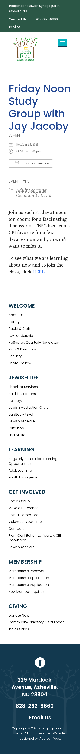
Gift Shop (16, 428)
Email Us (15, 26)
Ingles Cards (19, 629)
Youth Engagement (25, 477)
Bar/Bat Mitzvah (22, 414)
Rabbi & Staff (20, 328)
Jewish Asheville (22, 421)
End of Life (17, 435)
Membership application (29, 577)
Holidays (16, 400)
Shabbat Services (23, 386)
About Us (16, 314)
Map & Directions (23, 349)
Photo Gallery (20, 363)
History (14, 321)
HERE (38, 272)
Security (15, 356)
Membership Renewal (26, 570)
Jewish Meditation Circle (29, 407)
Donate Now (19, 615)
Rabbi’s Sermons (22, 393)
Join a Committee (23, 514)
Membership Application (29, 584)
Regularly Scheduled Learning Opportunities (33, 461)
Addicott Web (49, 738)
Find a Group (19, 501)
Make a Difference (24, 508)
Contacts (16, 528)
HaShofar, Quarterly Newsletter (34, 342)
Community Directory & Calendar (36, 622)
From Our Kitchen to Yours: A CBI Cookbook (35, 538)
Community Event (33, 195)
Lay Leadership (21, 335)
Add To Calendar (30, 163)
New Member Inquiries (26, 591)
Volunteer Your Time (25, 521)
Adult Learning (31, 190)
